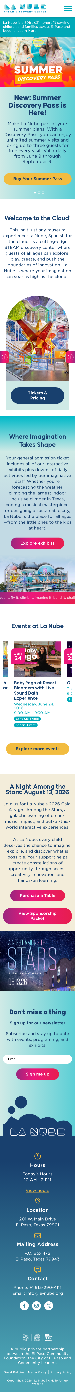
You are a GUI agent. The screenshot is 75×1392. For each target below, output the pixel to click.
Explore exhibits (37, 543)
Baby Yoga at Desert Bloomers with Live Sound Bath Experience (35, 690)
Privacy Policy (61, 1372)
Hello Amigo (59, 1380)
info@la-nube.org (44, 1293)
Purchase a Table (37, 895)
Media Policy (37, 1372)
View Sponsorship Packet (37, 916)
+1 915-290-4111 (45, 1287)
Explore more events (38, 748)
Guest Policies (14, 1372)
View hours (37, 1190)
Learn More (26, 31)
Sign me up (37, 1074)
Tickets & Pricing (37, 395)
